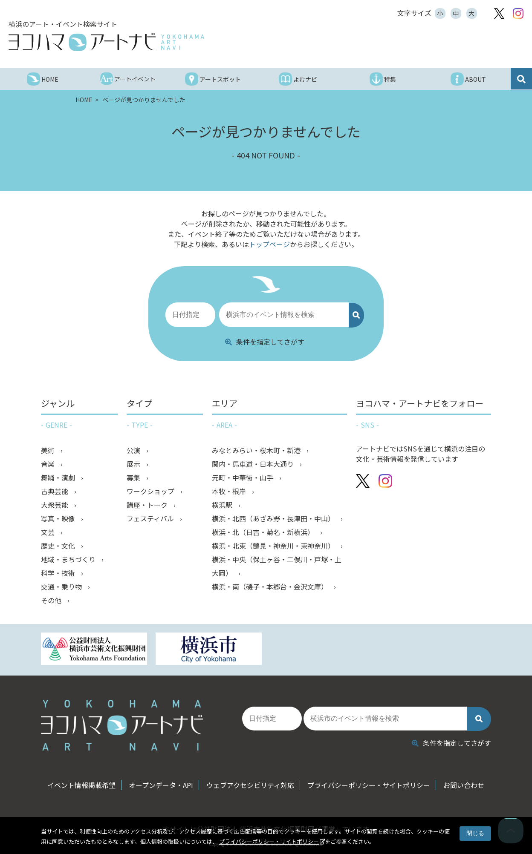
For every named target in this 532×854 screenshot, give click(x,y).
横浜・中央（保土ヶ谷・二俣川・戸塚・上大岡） (276, 566)
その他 (52, 600)
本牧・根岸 (230, 491)
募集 (134, 477)
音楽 (48, 464)
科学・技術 (59, 573)
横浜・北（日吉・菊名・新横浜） (264, 532)
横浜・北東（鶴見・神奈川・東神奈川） (274, 546)
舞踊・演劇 (59, 477)
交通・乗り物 (62, 586)
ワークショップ (151, 491)
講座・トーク (148, 505)
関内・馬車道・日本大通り (253, 464)
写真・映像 (59, 518)
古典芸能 (55, 491)
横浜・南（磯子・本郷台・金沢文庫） (271, 586)
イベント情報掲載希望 (81, 785)
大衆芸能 (55, 505)
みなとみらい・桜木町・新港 (257, 450)
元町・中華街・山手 (243, 477)
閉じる (475, 833)
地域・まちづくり (69, 559)
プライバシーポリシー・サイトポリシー (269, 841)
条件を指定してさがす (264, 341)
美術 (48, 450)
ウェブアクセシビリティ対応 (250, 785)
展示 (134, 464)
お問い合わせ (463, 785)
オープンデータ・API (161, 785)
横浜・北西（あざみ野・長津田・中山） (274, 518)
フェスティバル (151, 518)
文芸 (48, 532)
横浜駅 (223, 505)
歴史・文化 (59, 546)
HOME (84, 99)
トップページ (269, 244)
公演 (134, 450)
